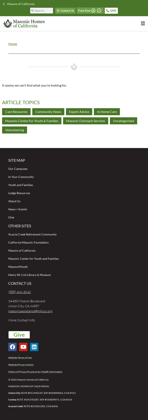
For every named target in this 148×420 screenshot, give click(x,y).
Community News (48, 112)
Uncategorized (123, 121)
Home (12, 44)
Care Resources (16, 112)
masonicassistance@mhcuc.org (30, 311)
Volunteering (14, 130)
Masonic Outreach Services (85, 121)
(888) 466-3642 (19, 292)
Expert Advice (79, 112)
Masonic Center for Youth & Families (31, 121)
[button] (109, 23)
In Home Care (107, 112)
